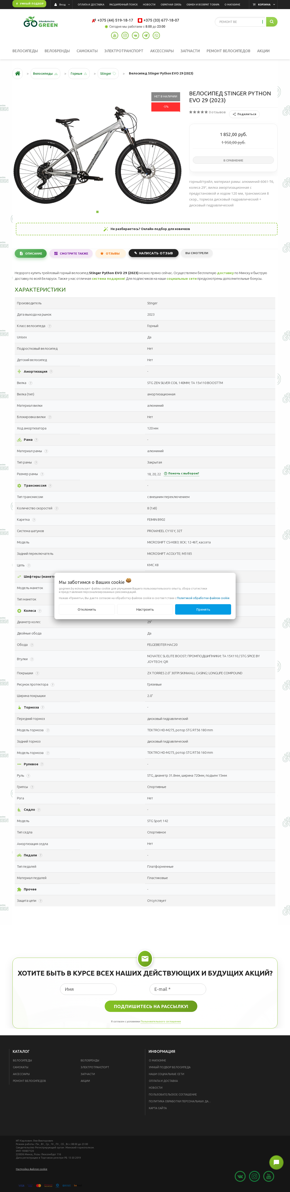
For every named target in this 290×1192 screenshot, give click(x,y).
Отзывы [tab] (113, 253)
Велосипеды (22, 1060)
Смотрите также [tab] (74, 253)
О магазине (157, 1060)
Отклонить (87, 609)
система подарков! (108, 278)
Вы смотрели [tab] (196, 253)
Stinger (105, 73)
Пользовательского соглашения (161, 1021)
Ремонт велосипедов (29, 1080)
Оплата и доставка (163, 1080)
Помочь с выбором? (181, 473)
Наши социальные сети (166, 1074)
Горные (76, 73)
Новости (155, 1087)
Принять (203, 609)
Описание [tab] (33, 253)
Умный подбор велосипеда (170, 1067)
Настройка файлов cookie (31, 1169)
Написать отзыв (156, 253)
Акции (85, 1080)
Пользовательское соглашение (173, 1094)
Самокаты (20, 1067)
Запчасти (88, 1074)
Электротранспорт (95, 1067)
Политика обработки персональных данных (181, 1101)
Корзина (264, 4)
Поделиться (244, 114)
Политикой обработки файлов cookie (203, 597)
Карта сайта (158, 1108)
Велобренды (90, 1060)
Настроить (145, 609)
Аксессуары (21, 1074)
